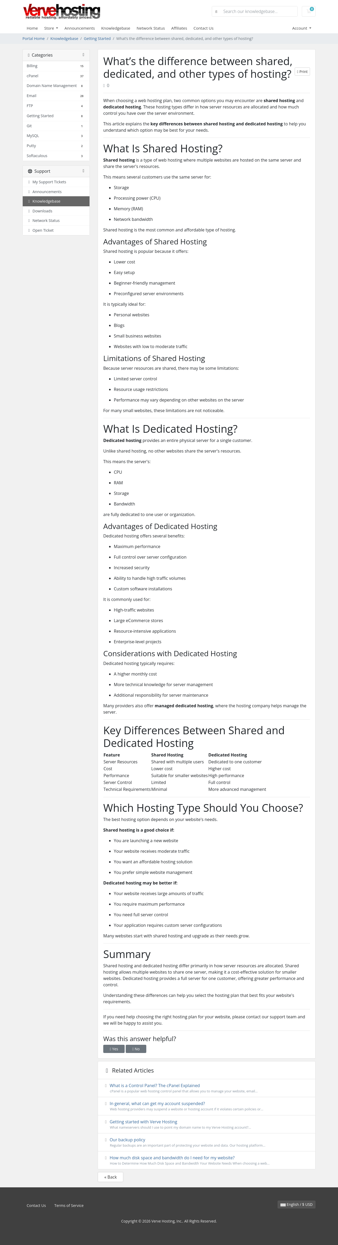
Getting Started (97, 38)
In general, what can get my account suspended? (206, 1106)
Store (49, 28)
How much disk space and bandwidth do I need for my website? (206, 1160)
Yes (114, 1048)
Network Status (151, 28)
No (136, 1048)
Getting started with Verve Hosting (206, 1124)
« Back (110, 1177)
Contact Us (204, 28)
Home (32, 28)
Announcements (79, 28)
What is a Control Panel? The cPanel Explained (206, 1088)
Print (302, 71)
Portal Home (33, 38)
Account (300, 28)
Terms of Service (69, 1205)
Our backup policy (206, 1142)
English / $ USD (296, 1204)
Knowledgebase (115, 28)
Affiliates (179, 28)
